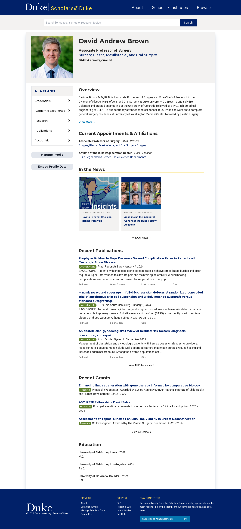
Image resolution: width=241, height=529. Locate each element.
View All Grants (141, 431)
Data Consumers (89, 506)
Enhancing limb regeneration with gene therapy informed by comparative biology (139, 385)
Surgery (141, 145)
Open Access (118, 284)
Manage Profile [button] (52, 154)
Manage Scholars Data (92, 510)
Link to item (148, 284)
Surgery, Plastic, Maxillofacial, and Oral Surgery (118, 55)
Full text (83, 284)
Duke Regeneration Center (95, 157)
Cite (175, 284)
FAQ (119, 503)
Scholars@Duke (71, 8)
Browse (204, 7)
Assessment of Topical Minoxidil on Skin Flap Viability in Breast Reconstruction (137, 419)
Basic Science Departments (129, 157)
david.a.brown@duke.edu (97, 60)
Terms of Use (60, 513)
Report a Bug (124, 506)
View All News (141, 237)
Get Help (121, 514)
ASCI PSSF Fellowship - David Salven (105, 402)
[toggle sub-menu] (69, 101)
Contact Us (86, 514)
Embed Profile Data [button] (52, 166)
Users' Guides (124, 510)
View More (87, 122)
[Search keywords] (112, 22)
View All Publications (141, 365)
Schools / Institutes (170, 7)
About (137, 7)
